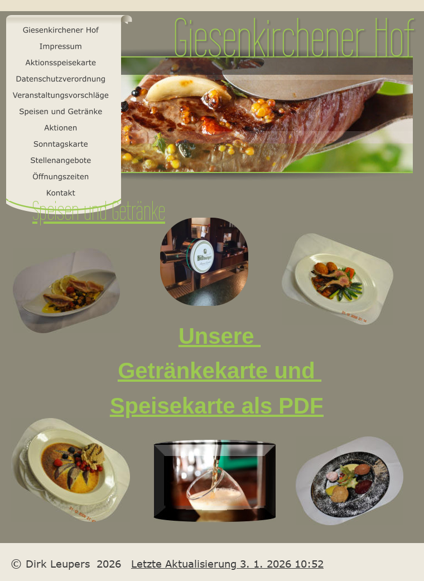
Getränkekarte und (219, 370)
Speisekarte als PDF (216, 405)
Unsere (220, 336)
